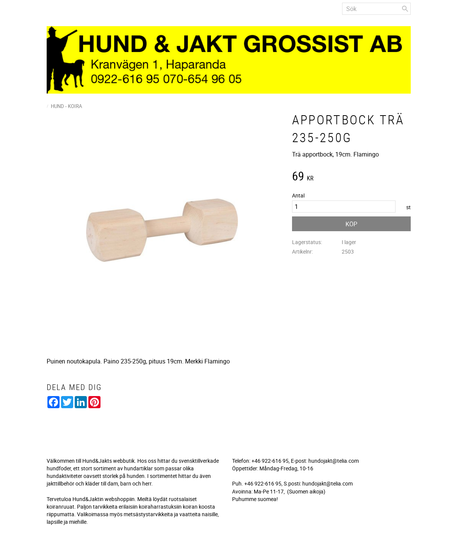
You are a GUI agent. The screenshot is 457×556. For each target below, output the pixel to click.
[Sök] (405, 8)
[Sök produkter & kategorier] (376, 9)
